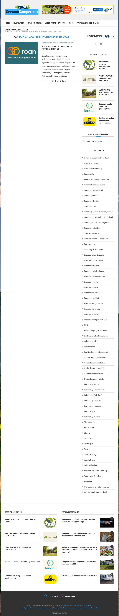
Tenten (87, 449)
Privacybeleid (77, 605)
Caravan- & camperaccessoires (96, 238)
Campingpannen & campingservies (98, 211)
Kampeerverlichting (92, 314)
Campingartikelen (91, 201)
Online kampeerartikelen (94, 362)
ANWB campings (91, 163)
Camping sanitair (91, 195)
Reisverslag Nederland (93, 406)
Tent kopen (88, 443)
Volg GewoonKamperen (92, 141)
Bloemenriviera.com (72, 607)
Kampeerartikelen (91, 265)
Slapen (87, 432)
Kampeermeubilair (91, 298)
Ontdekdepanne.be (25, 607)
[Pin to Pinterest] (60, 81)
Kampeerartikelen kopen (94, 271)
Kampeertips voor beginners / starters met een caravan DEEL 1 (80, 562)
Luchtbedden (89, 346)
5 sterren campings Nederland (96, 157)
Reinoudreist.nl (58, 607)
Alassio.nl (83, 607)
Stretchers (88, 438)
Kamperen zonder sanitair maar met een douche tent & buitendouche (77, 534)
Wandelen (88, 481)
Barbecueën (89, 174)
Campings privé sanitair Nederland (98, 217)
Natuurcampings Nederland (95, 357)
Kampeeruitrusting (92, 308)
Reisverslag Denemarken (94, 389)
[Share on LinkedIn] (63, 81)
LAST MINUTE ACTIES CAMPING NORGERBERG (105, 92)
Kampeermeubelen (92, 292)
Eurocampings (90, 244)
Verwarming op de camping (95, 470)
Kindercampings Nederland (95, 319)
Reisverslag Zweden (92, 416)
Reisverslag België (91, 384)
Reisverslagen (18, 23)
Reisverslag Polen (91, 411)
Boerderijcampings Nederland (96, 179)
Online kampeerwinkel (93, 373)
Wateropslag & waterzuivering (96, 486)
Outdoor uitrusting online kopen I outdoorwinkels (106, 120)
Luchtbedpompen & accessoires (97, 352)
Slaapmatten (89, 422)
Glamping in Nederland (93, 249)
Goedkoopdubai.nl (94, 607)
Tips (71, 23)
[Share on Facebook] (55, 81)
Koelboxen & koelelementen (96, 335)
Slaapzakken (89, 427)
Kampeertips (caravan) (93, 303)
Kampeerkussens (91, 287)
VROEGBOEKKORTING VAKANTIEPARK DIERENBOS (106, 78)
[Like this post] (52, 81)
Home (7, 23)
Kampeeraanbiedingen (68, 43)
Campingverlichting (92, 227)
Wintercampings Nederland (95, 492)
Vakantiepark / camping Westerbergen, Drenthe (104, 65)
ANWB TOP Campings (93, 168)
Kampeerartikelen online (87, 23)
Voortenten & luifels (92, 476)
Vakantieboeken (90, 465)
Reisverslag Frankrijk (92, 400)
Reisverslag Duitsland (93, 395)
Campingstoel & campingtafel (96, 222)
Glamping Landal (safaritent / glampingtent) (105, 106)
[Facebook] (95, 44)
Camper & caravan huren (94, 184)
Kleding (87, 325)
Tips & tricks (89, 459)
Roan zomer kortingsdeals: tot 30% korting (57, 47)
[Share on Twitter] (58, 81)
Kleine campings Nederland (95, 330)
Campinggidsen (90, 206)
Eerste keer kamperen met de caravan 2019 (78, 575)
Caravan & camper (92, 233)
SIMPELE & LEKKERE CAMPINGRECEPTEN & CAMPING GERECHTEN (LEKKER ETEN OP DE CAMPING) (79, 549)
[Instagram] (101, 44)
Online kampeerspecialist (16, 30)
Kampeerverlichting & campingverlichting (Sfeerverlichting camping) (78, 520)
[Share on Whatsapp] (65, 81)
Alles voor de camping (55, 23)
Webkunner (68, 605)
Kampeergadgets (91, 281)
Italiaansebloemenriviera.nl (42, 607)
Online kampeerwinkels (94, 379)
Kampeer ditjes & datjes (49, 43)
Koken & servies (91, 341)
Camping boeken (35, 23)
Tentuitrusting (90, 454)
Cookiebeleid (87, 605)
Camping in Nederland (93, 190)
